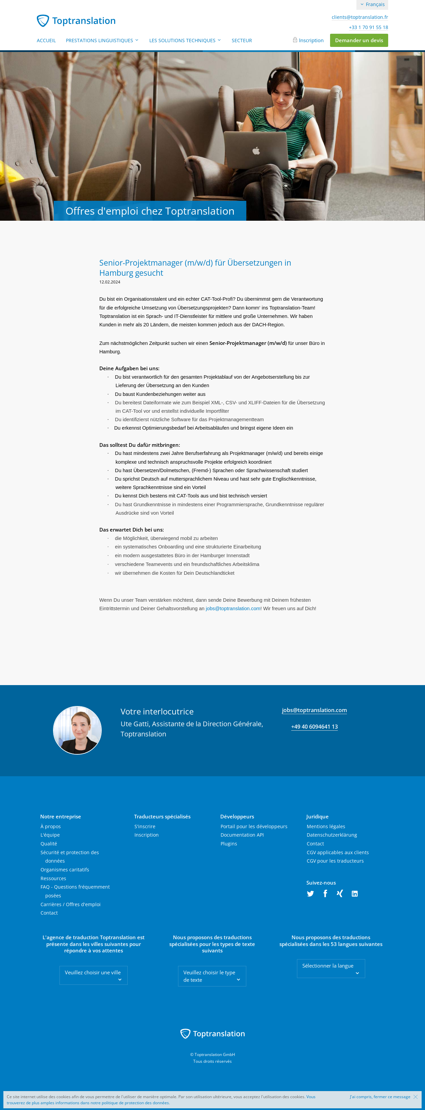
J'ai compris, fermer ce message (380, 1097)
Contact (49, 913)
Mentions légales (326, 826)
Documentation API (242, 835)
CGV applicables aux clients (338, 852)
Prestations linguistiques (102, 40)
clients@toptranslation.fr (360, 17)
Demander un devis (359, 40)
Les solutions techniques (185, 40)
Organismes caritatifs (65, 869)
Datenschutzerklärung (332, 835)
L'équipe (50, 835)
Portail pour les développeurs (254, 826)
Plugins (229, 843)
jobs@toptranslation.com (314, 710)
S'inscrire (144, 826)
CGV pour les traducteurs (335, 861)
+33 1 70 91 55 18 (368, 27)
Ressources (53, 878)
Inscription (311, 40)
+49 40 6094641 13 (314, 726)
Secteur (242, 40)
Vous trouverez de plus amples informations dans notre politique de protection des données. (161, 1100)
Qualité (49, 843)
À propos (51, 826)
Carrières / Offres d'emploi (71, 904)
